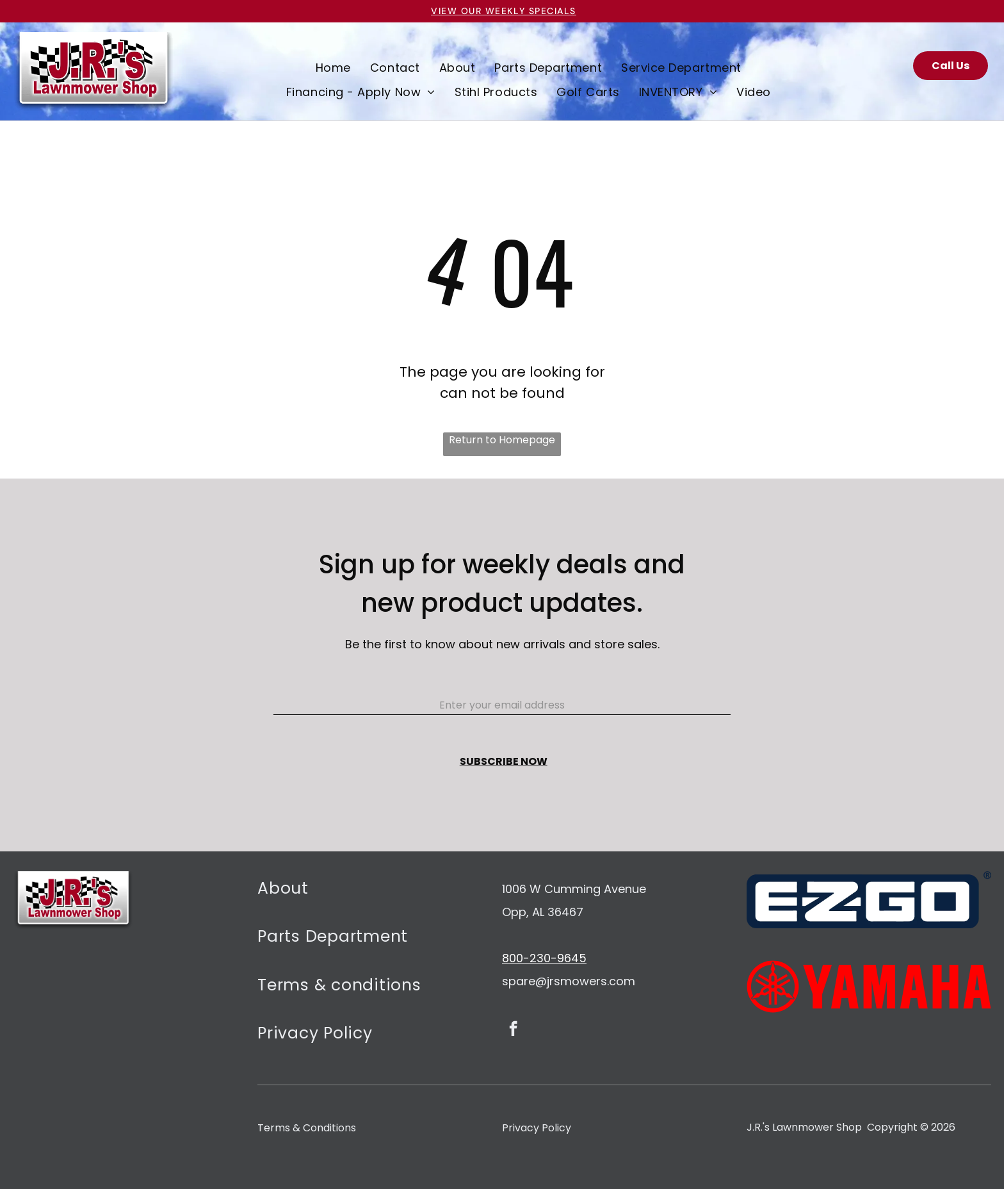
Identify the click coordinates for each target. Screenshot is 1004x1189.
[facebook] (513, 1030)
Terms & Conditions (306, 1127)
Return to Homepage (502, 439)
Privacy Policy (536, 1127)
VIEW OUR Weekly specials (503, 11)
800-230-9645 (544, 958)
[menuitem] (333, 67)
